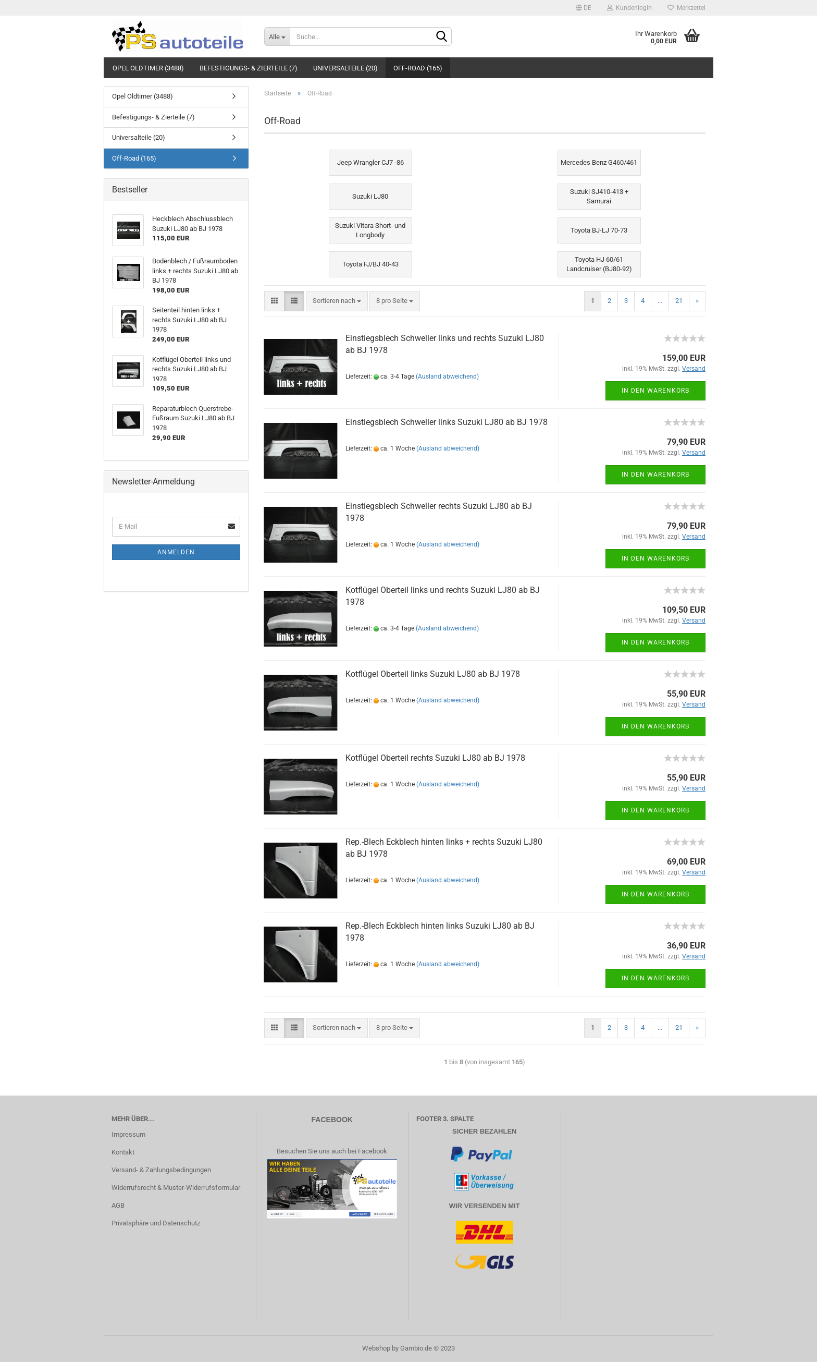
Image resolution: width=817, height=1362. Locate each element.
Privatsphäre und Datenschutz (156, 1223)
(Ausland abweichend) (447, 376)
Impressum (128, 1134)
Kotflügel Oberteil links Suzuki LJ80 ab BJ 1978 (432, 674)
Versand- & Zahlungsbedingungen (161, 1170)
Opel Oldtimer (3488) (148, 68)
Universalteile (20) (345, 68)
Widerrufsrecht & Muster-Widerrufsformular (176, 1187)
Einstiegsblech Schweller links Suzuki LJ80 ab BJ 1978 (446, 422)
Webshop (376, 1348)
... (660, 301)
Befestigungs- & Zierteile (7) (249, 68)
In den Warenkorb (655, 390)
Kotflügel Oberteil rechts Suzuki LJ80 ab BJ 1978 (435, 758)
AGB (118, 1205)
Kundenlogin (629, 7)
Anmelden (176, 552)
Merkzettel (686, 7)
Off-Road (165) (417, 68)
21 (679, 301)
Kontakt (123, 1152)
